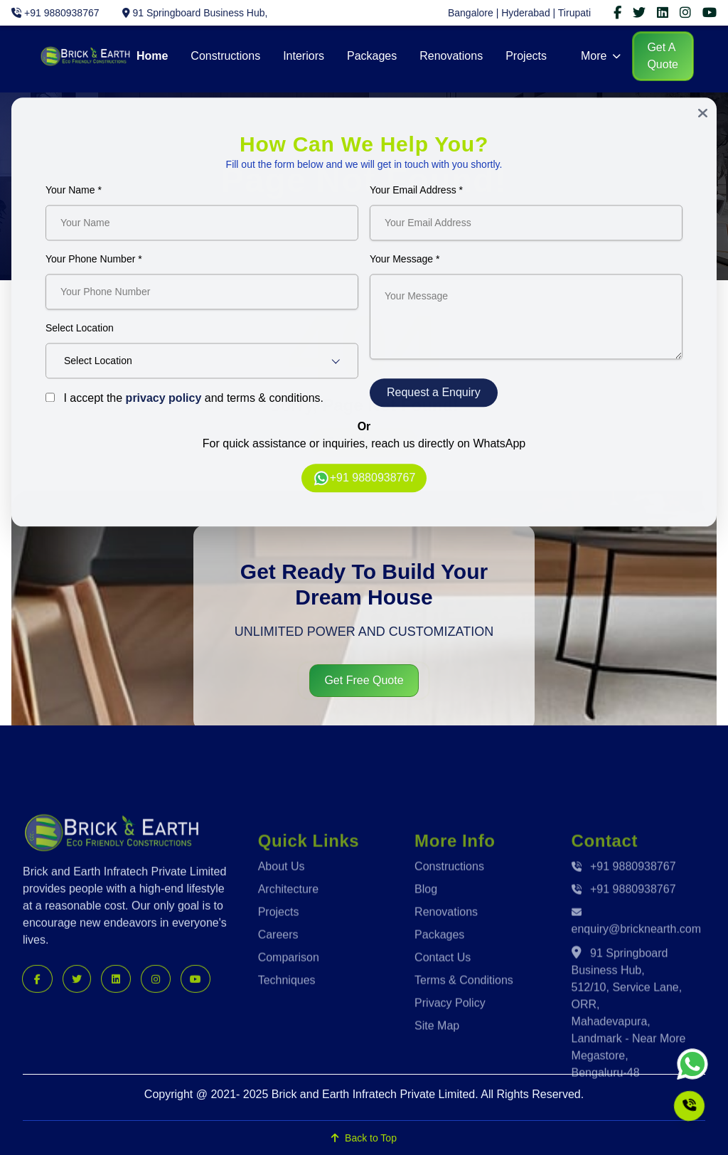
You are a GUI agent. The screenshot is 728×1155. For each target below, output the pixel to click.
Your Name (74, 194)
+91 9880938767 (364, 482)
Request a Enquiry (434, 396)
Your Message (404, 263)
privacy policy (164, 402)
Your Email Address (416, 194)
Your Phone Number (94, 263)
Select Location (80, 332)
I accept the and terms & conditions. (184, 402)
